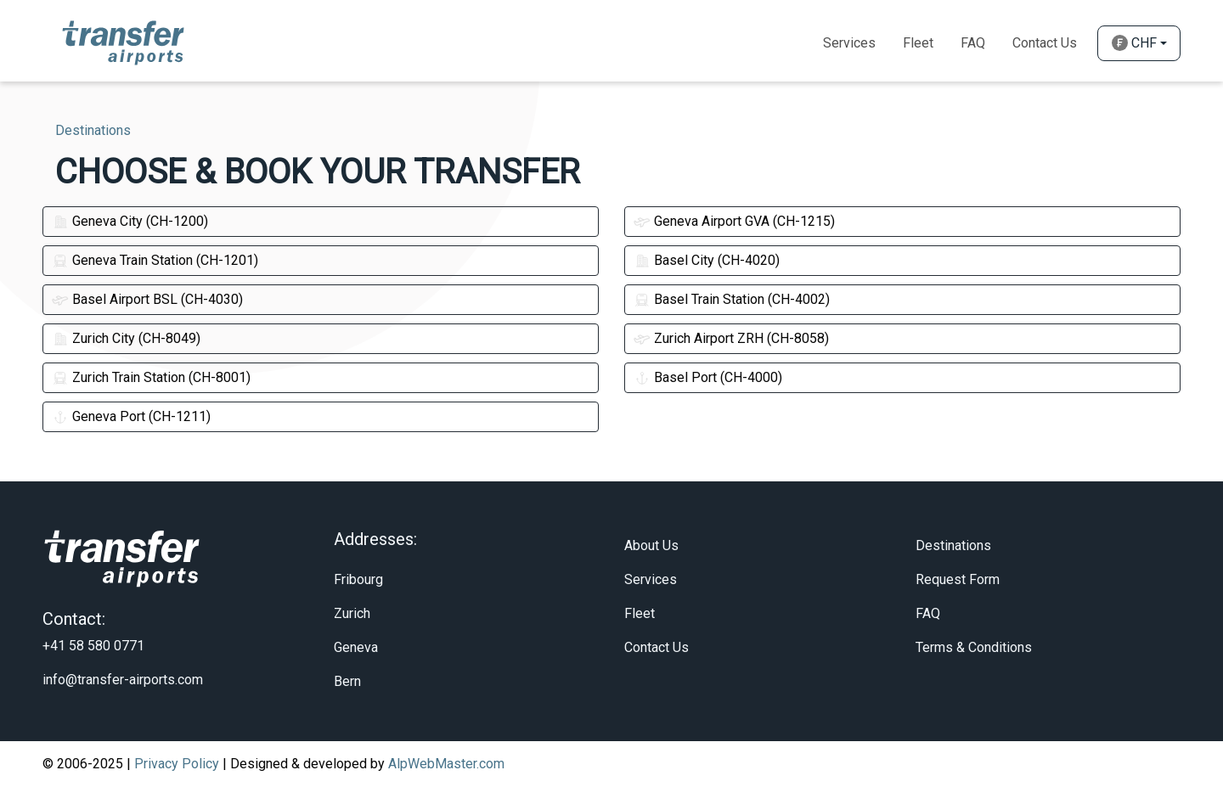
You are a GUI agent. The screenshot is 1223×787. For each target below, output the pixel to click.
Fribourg (358, 579)
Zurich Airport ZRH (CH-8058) (731, 338)
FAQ (928, 613)
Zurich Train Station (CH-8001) (151, 377)
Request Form (958, 579)
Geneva (356, 647)
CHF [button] (1134, 43)
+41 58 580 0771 (93, 646)
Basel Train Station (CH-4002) (732, 299)
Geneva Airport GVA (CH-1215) (734, 221)
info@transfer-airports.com (122, 680)
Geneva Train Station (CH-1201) (155, 260)
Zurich (352, 613)
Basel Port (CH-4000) (708, 377)
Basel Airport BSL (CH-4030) (147, 299)
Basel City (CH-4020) (707, 260)
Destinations (953, 545)
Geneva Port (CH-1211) (131, 416)
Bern (347, 681)
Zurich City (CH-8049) (126, 338)
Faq (973, 43)
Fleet (918, 43)
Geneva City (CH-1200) (130, 221)
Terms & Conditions (974, 647)
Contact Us (1044, 43)
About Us (651, 545)
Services (849, 43)
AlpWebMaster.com (446, 764)
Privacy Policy (176, 764)
